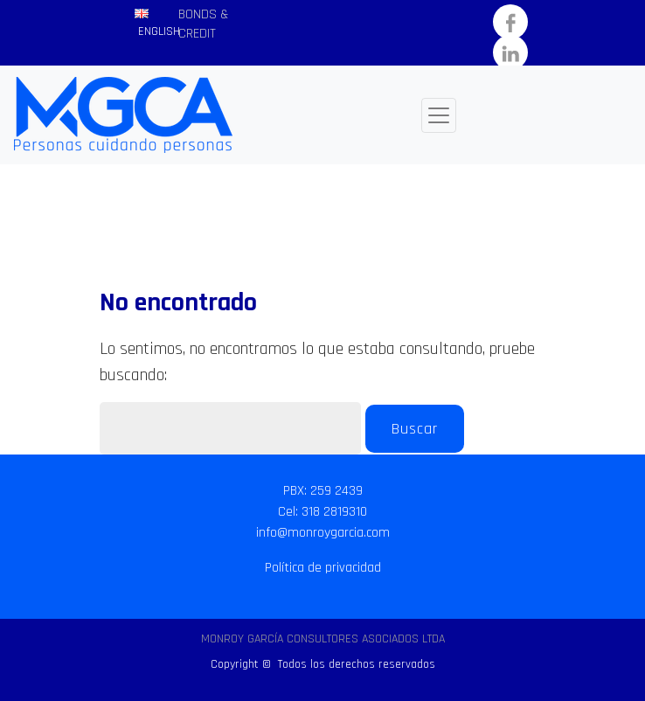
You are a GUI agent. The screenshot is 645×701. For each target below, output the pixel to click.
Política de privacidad (323, 568)
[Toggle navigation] (438, 115)
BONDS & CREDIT (203, 24)
